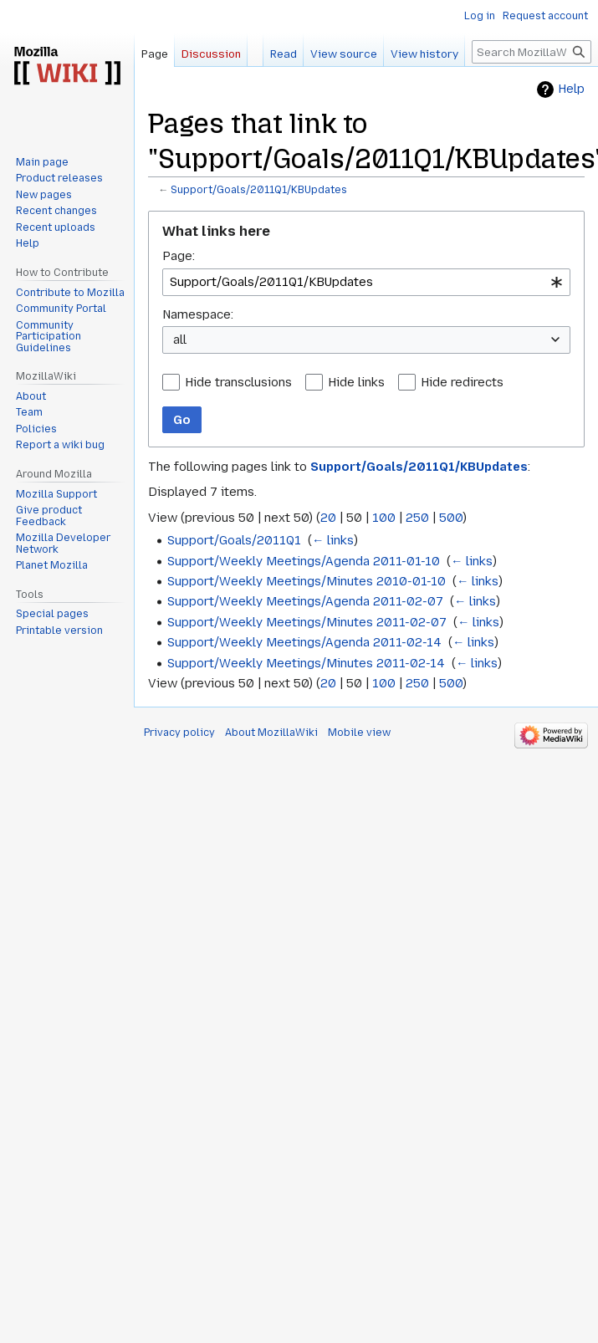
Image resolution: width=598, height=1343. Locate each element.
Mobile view (359, 732)
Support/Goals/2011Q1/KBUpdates (259, 190)
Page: (178, 255)
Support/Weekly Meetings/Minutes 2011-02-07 (307, 622)
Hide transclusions (238, 382)
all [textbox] (180, 339)
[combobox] (366, 282)
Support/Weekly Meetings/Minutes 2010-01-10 (306, 581)
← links (333, 540)
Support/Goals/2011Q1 (234, 540)
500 (451, 517)
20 (328, 517)
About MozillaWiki (271, 732)
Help (571, 89)
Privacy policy (179, 732)
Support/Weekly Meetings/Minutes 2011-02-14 (306, 663)
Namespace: (197, 314)
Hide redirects (462, 382)
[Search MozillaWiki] (531, 52)
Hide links (356, 382)
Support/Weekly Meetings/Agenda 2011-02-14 (304, 642)
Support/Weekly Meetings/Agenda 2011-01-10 (303, 561)
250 (417, 517)
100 (384, 517)
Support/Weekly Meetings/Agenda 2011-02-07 (305, 601)
